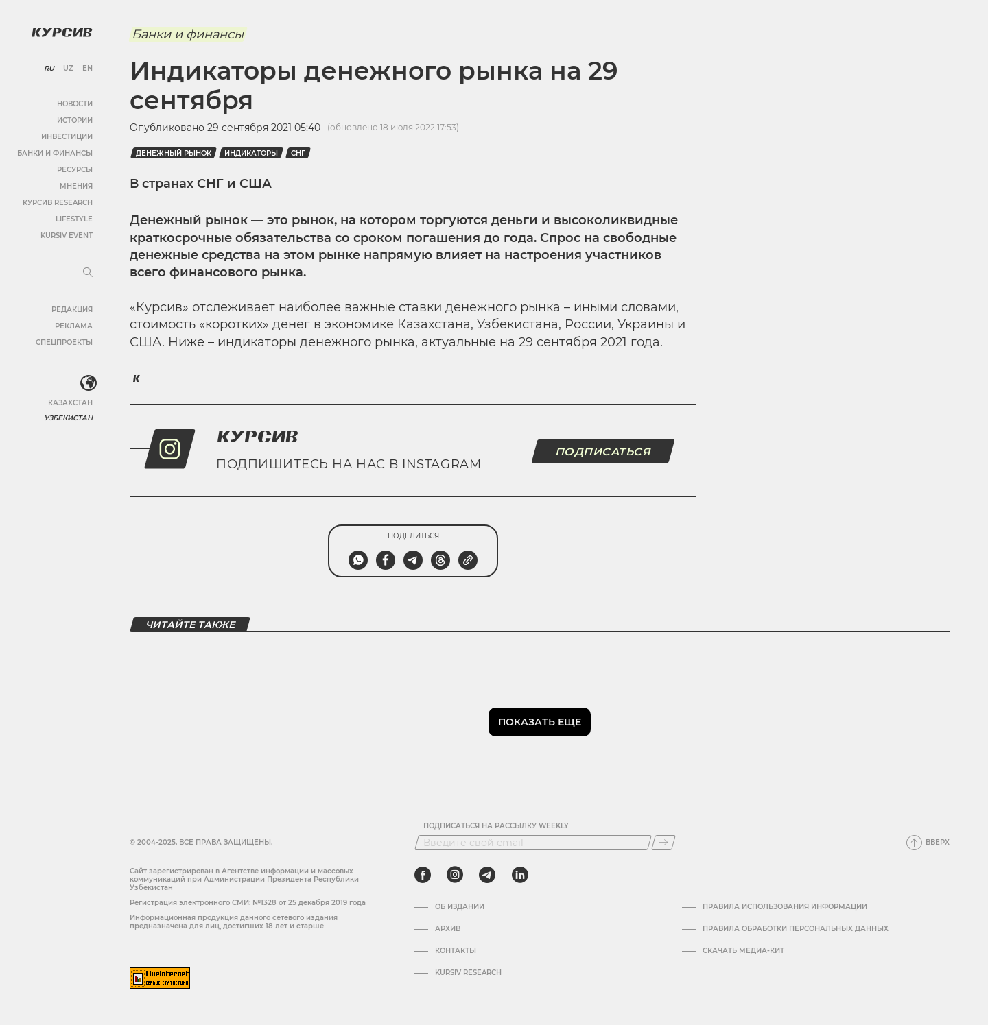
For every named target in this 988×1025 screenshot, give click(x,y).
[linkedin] (519, 875)
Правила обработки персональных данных (796, 929)
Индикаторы (251, 153)
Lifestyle (74, 219)
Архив (447, 929)
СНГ (298, 153)
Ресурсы (75, 169)
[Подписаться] (663, 842)
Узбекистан (68, 417)
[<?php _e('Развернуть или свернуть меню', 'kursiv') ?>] (88, 383)
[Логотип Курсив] (62, 32)
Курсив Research (58, 202)
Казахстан (70, 402)
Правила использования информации (785, 907)
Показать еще (539, 722)
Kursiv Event (66, 235)
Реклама (74, 326)
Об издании (459, 907)
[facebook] (422, 875)
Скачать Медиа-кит (743, 951)
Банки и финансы (55, 153)
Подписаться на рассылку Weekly (496, 826)
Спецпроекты (64, 342)
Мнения (76, 186)
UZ (68, 68)
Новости (75, 103)
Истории (75, 120)
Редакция (72, 309)
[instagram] (455, 875)
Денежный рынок (173, 153)
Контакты (455, 951)
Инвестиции (67, 136)
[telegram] (487, 875)
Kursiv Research (468, 973)
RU (49, 68)
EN (87, 68)
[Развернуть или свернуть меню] (88, 272)
